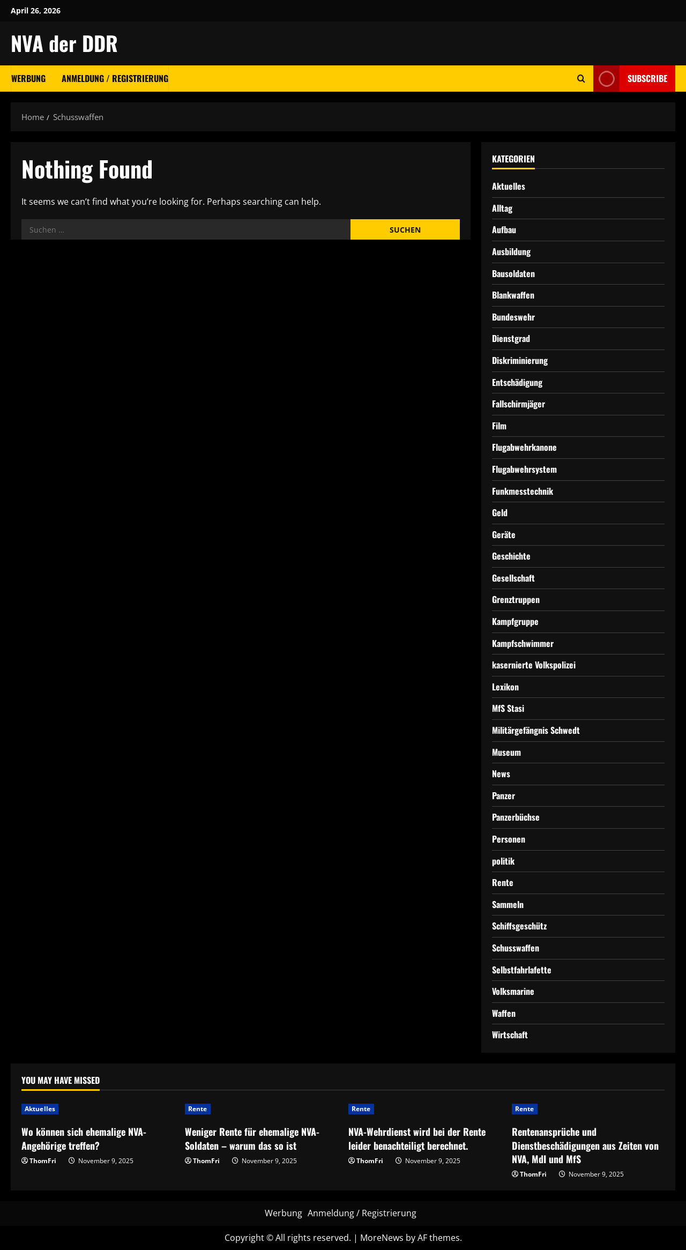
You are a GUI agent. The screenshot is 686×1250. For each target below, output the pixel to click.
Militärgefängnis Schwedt (536, 730)
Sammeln (508, 904)
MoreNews (382, 1238)
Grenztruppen (516, 599)
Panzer (503, 795)
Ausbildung (511, 251)
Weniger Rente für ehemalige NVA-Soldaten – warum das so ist (252, 1138)
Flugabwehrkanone (524, 447)
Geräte (504, 534)
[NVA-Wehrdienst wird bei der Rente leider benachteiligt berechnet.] (424, 1109)
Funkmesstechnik (522, 491)
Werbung (28, 78)
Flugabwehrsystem (524, 469)
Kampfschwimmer (523, 643)
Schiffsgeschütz (519, 925)
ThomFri (42, 1160)
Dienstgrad (511, 338)
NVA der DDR (64, 43)
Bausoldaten (513, 273)
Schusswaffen (515, 947)
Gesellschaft (513, 577)
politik (503, 860)
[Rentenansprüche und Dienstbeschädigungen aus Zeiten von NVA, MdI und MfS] (588, 1109)
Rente (502, 882)
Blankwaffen (513, 294)
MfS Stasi (508, 708)
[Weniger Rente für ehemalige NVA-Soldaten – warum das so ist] (261, 1109)
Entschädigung (517, 382)
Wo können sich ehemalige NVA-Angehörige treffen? (83, 1138)
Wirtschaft (510, 1034)
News (501, 773)
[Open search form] (581, 78)
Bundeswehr (513, 316)
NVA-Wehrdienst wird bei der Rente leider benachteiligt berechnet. (417, 1138)
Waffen (504, 1013)
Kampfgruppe (515, 621)
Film (499, 425)
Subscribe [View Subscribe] (630, 78)
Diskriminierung (520, 360)
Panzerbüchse (516, 816)
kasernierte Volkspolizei (534, 664)
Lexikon (505, 686)
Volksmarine (513, 991)
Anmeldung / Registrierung (115, 78)
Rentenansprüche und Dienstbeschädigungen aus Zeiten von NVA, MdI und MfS (585, 1145)
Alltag (502, 208)
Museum (506, 752)
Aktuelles (508, 186)
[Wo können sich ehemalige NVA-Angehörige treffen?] (97, 1109)
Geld (500, 512)
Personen (508, 838)
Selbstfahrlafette (521, 969)
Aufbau (504, 229)
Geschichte (511, 555)
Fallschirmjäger (518, 403)
